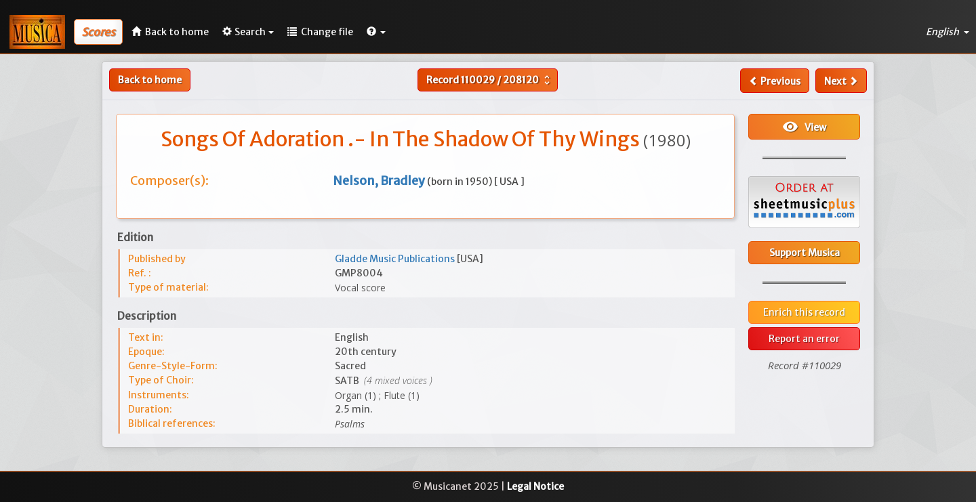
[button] (376, 32)
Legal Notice (535, 486)
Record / (489, 80)
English (947, 32)
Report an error (804, 339)
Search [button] (248, 32)
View (804, 127)
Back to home (150, 80)
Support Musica (804, 253)
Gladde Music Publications (396, 259)
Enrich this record (804, 312)
